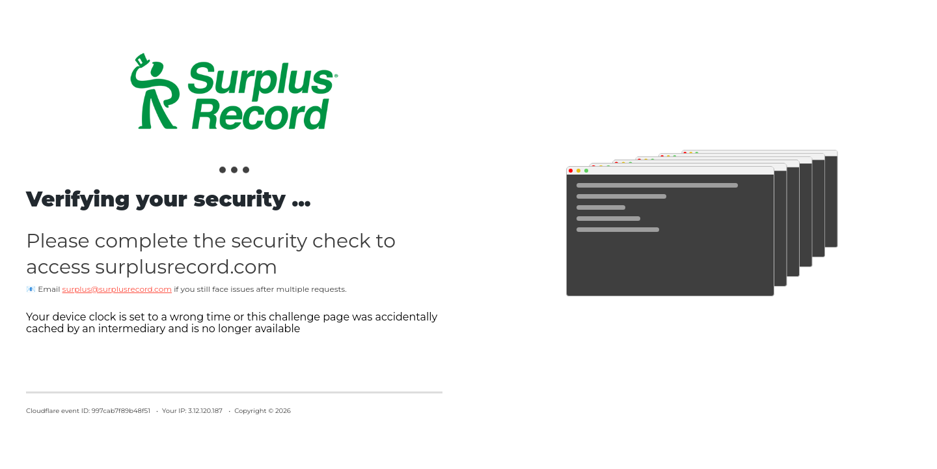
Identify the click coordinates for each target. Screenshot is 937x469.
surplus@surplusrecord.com (117, 289)
